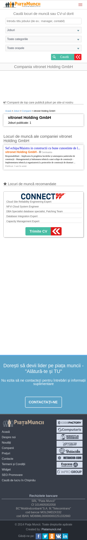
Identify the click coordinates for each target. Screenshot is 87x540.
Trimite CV (38, 231)
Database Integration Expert (21, 216)
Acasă (8, 111)
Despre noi (9, 437)
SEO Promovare (12, 474)
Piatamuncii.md (51, 529)
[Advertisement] (43, 84)
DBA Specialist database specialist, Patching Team (34, 211)
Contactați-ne (43, 402)
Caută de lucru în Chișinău (19, 480)
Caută (64, 57)
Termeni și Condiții (13, 464)
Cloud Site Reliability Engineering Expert (28, 201)
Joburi (17, 111)
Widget (6, 469)
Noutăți (6, 442)
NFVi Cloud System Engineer (22, 206)
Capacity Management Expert (22, 221)
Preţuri (6, 453)
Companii (26, 111)
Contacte (7, 458)
